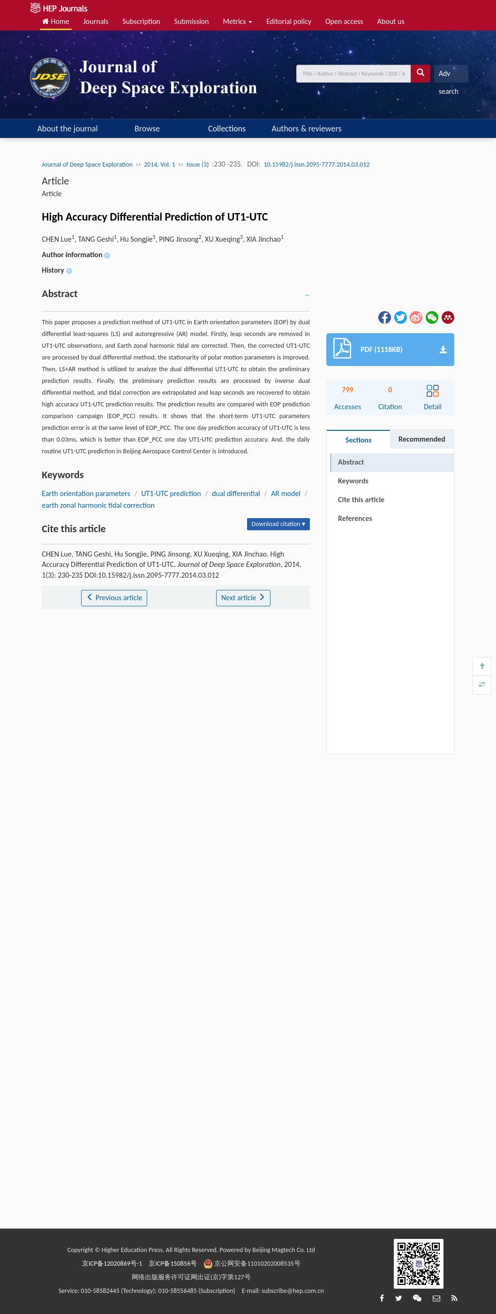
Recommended (421, 439)
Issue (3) (198, 164)
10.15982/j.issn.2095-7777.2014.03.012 (317, 164)
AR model (286, 493)
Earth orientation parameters (86, 493)
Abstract (351, 462)
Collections (227, 128)
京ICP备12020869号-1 (112, 1264)
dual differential (236, 493)
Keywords (353, 480)
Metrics (237, 21)
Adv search (448, 76)
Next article (243, 597)
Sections (358, 439)
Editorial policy (288, 21)
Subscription (141, 21)
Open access (344, 21)
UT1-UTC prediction (171, 493)
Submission (191, 21)
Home (55, 21)
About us (391, 21)
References (355, 518)
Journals (96, 21)
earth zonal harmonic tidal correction (98, 505)
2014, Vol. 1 (159, 164)
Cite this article (361, 499)
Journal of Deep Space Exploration (87, 164)
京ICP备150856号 (173, 1264)
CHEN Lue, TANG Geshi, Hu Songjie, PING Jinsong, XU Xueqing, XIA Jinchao (163, 239)
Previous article (114, 597)
